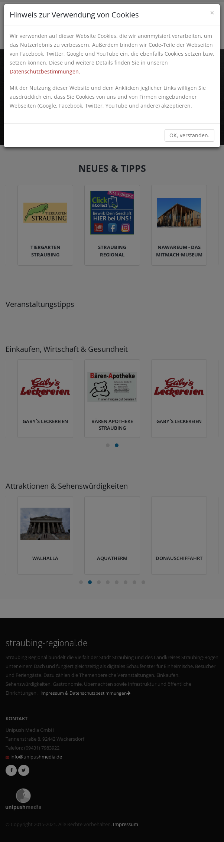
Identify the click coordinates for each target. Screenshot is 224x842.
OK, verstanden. (189, 135)
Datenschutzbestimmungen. (45, 71)
